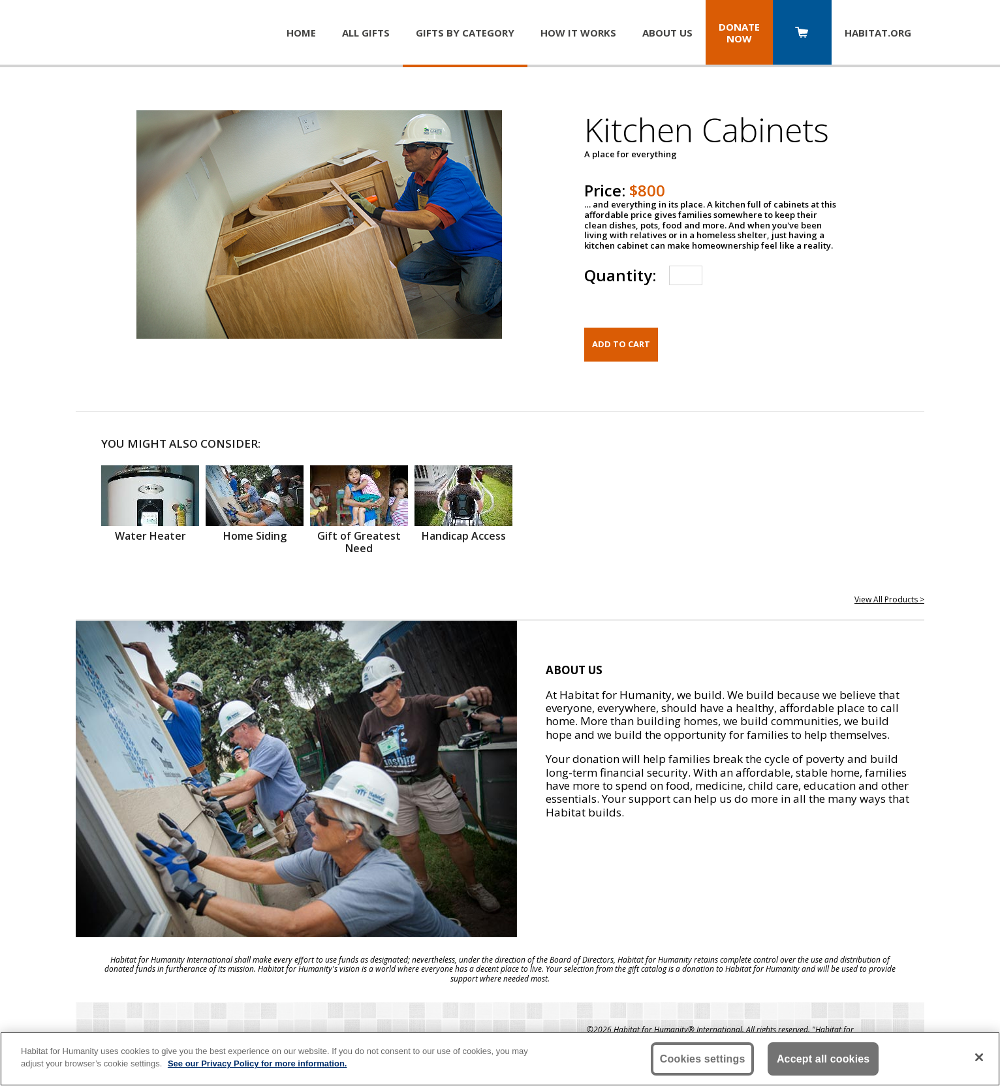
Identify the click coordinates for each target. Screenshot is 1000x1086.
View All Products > (889, 599)
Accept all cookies (823, 1058)
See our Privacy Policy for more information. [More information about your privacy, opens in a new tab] (257, 1063)
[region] (500, 1059)
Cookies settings (702, 1058)
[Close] (979, 1057)
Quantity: (620, 275)
